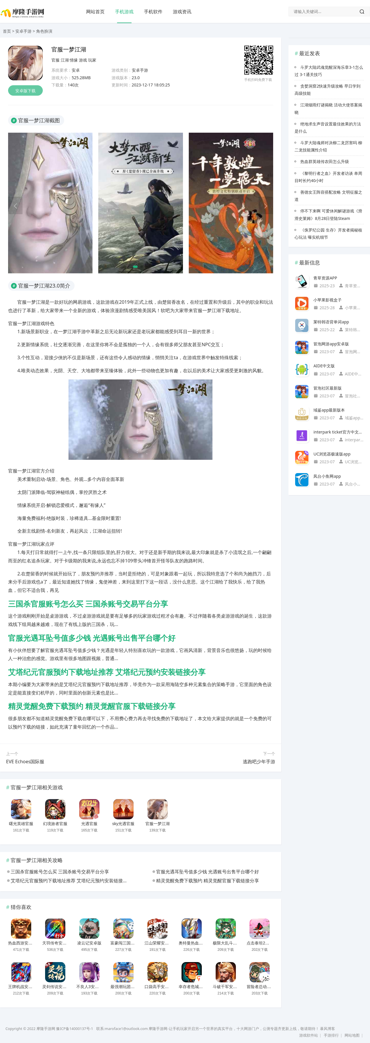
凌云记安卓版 (89, 943)
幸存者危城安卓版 (195, 986)
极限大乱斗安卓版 (229, 943)
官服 (55, 60)
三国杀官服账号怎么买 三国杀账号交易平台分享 (88, 604)
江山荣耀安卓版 (159, 943)
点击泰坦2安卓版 (262, 943)
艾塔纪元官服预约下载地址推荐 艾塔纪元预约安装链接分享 (107, 672)
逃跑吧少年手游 (259, 761)
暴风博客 (327, 1028)
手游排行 (331, 1035)
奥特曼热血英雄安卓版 (199, 943)
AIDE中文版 (324, 365)
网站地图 (352, 1035)
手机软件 (153, 11)
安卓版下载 (25, 90)
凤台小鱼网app (327, 476)
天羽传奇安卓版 (56, 943)
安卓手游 (23, 31)
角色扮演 (44, 31)
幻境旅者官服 (55, 823)
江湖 (65, 60)
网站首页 (95, 11)
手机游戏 (124, 11)
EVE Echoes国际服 (25, 761)
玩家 (92, 60)
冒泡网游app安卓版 (331, 344)
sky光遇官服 (123, 823)
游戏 (83, 60)
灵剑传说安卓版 (56, 986)
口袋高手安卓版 (159, 986)
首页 (7, 31)
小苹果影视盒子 (327, 300)
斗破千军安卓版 (227, 986)
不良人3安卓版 (89, 986)
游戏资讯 (182, 11)
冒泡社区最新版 (327, 388)
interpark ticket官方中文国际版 (338, 432)
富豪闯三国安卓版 (126, 943)
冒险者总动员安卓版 (265, 986)
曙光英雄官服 (21, 823)
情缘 (74, 60)
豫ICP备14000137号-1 (74, 1028)
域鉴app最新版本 (329, 410)
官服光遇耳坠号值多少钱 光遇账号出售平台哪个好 (91, 638)
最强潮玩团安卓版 (126, 986)
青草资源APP (325, 278)
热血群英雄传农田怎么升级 (324, 161)
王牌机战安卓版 (22, 986)
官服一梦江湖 (157, 823)
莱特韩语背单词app (331, 322)
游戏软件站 (308, 1035)
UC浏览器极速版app (331, 454)
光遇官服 (89, 823)
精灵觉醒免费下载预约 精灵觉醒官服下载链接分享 (91, 706)
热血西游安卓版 (22, 943)
